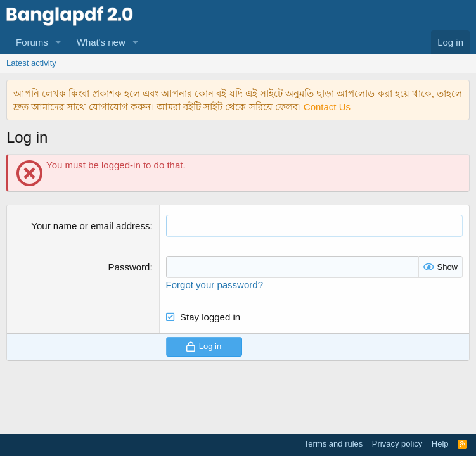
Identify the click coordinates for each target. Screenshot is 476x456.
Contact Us (327, 106)
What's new (101, 42)
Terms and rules (333, 443)
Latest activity (31, 63)
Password (129, 267)
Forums (32, 42)
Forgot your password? (214, 284)
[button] (58, 42)
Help (440, 443)
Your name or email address (90, 225)
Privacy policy (397, 443)
